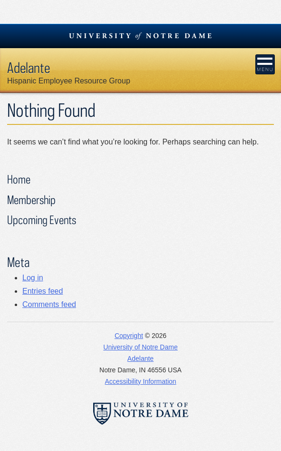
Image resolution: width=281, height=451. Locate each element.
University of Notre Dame (140, 347)
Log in (32, 278)
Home (18, 179)
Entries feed (42, 291)
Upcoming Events (41, 219)
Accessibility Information (140, 381)
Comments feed (49, 304)
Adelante (28, 67)
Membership (31, 199)
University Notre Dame (140, 36)
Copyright (129, 335)
